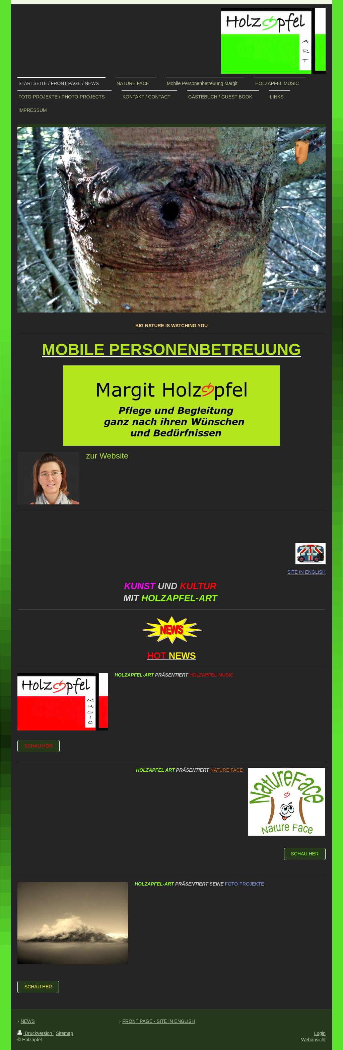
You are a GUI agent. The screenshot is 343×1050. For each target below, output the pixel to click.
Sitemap (64, 1033)
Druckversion (35, 1033)
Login (320, 1033)
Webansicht (313, 1039)
